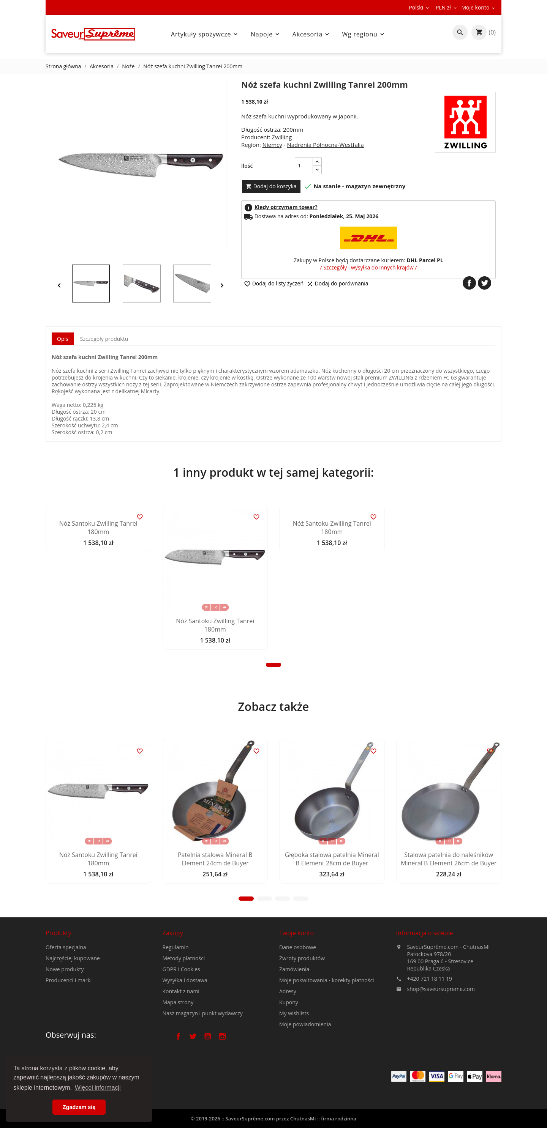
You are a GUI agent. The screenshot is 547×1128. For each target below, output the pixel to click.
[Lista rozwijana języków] (419, 7)
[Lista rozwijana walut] (447, 7)
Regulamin (176, 1000)
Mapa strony (178, 1055)
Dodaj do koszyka (271, 186)
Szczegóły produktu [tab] (104, 338)
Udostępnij (469, 283)
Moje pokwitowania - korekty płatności (326, 1039)
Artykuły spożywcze (205, 34)
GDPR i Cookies (181, 1022)
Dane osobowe (297, 1006)
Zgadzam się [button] (79, 1107)
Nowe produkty (65, 1003)
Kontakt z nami (181, 1044)
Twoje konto (296, 992)
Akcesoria (311, 34)
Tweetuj (484, 283)
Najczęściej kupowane (73, 992)
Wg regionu (364, 34)
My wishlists (294, 1072)
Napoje (266, 34)
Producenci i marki (69, 1014)
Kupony (288, 1061)
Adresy (287, 1050)
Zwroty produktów (302, 1017)
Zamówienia (294, 1028)
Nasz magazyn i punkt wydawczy (203, 1066)
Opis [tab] (62, 338)
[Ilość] (304, 166)
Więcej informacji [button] (98, 1087)
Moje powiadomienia (305, 1083)
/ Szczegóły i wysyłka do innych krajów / (368, 267)
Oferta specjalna (66, 981)
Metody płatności (184, 1011)
